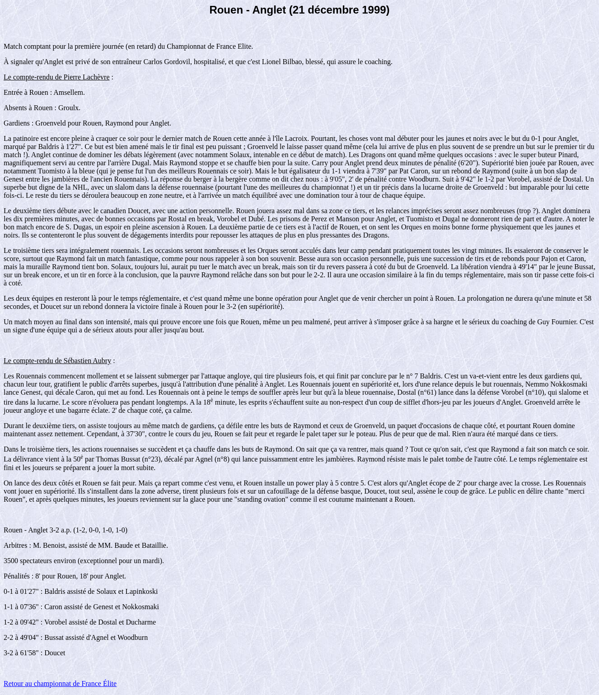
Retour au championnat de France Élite (60, 683)
